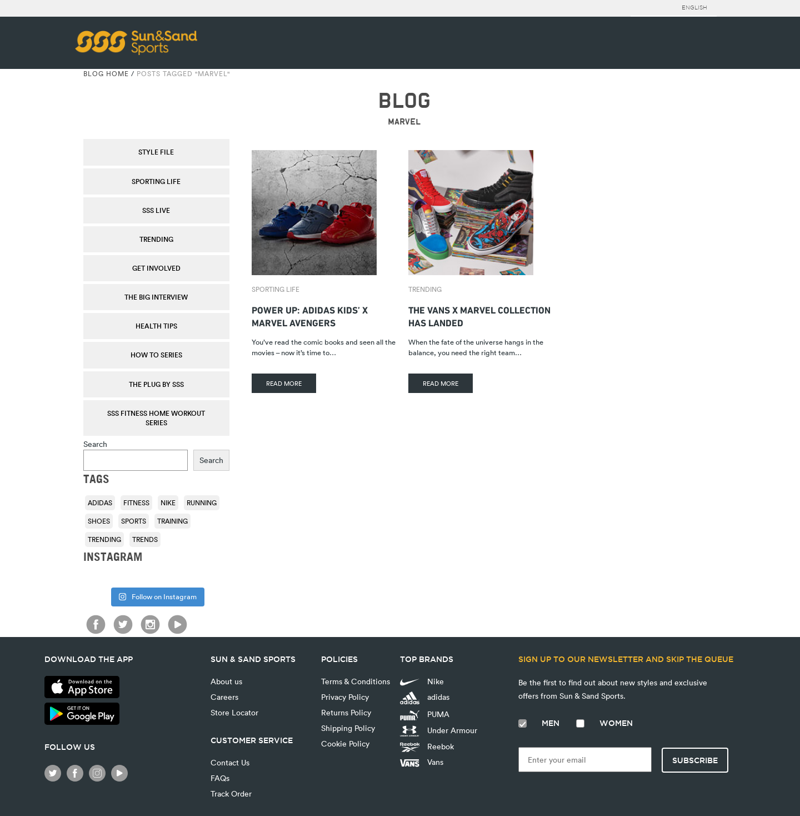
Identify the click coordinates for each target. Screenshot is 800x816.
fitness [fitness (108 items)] (136, 502)
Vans (421, 762)
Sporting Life (156, 181)
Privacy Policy (345, 696)
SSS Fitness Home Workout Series (156, 417)
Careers (224, 696)
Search (95, 444)
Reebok (427, 746)
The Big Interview (156, 297)
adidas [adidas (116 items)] (100, 502)
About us (226, 681)
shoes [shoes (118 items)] (99, 521)
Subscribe (695, 760)
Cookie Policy (345, 743)
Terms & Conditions (355, 681)
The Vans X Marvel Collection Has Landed (479, 315)
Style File (156, 152)
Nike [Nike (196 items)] (168, 502)
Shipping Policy (348, 728)
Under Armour (438, 731)
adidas (424, 697)
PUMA (424, 714)
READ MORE (284, 383)
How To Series (156, 355)
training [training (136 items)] (172, 521)
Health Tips (156, 326)
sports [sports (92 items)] (133, 521)
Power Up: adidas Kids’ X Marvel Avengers (310, 315)
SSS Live (156, 210)
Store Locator (234, 712)
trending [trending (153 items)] (104, 539)
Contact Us (230, 762)
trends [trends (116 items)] (145, 539)
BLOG (404, 100)
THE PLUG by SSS (156, 384)
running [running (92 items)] (202, 502)
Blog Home (106, 73)
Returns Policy (346, 712)
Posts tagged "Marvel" (183, 73)
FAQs (220, 778)
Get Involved (156, 268)
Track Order (231, 793)
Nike (422, 681)
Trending (156, 239)
